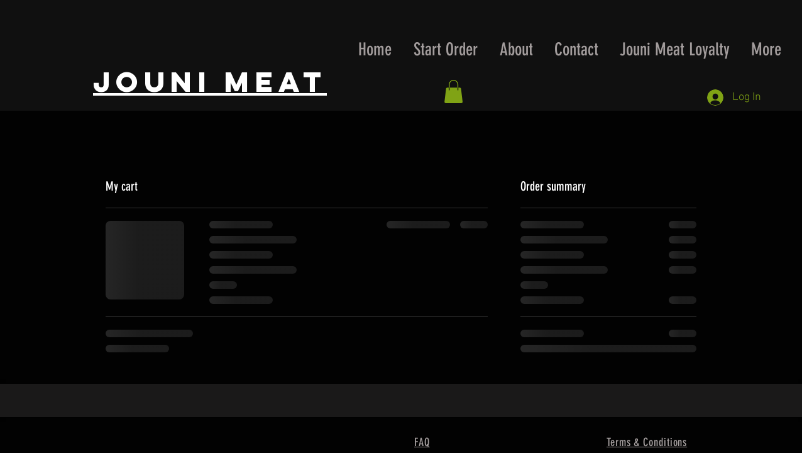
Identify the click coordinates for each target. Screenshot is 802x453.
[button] (453, 91)
